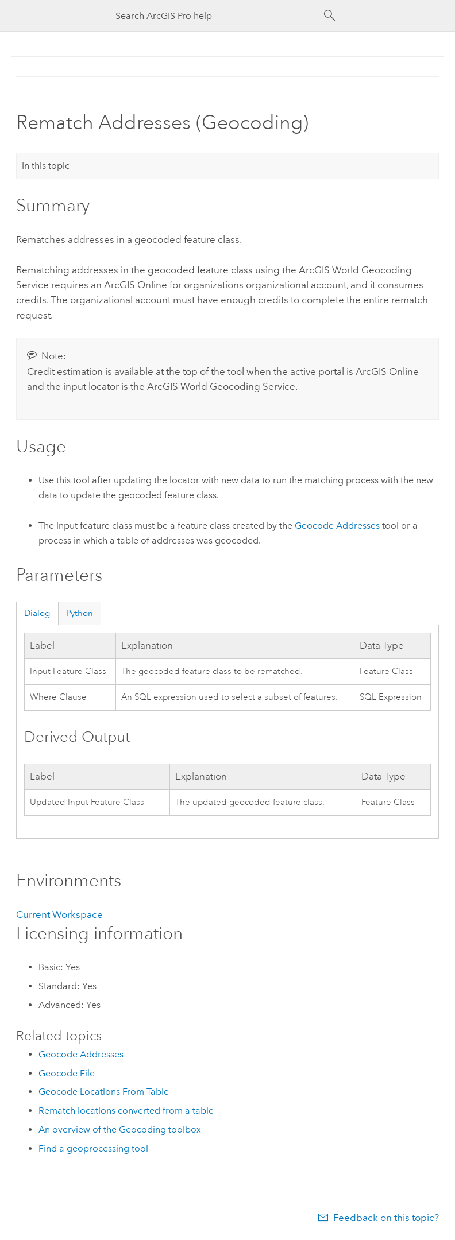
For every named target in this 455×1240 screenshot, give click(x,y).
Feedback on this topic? (386, 1217)
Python (79, 613)
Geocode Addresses (337, 525)
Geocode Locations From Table (103, 1091)
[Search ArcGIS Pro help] (216, 16)
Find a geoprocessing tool (93, 1148)
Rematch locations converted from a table (126, 1110)
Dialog (37, 613)
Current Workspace (59, 914)
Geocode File (66, 1073)
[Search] (330, 15)
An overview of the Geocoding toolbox (119, 1129)
